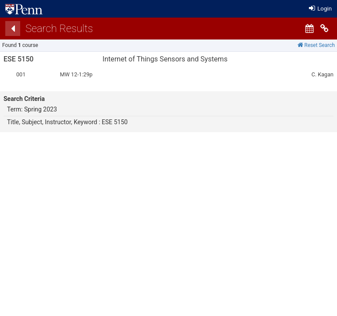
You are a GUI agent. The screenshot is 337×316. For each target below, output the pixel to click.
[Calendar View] (309, 28)
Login (320, 8)
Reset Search (316, 45)
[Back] (12, 28)
